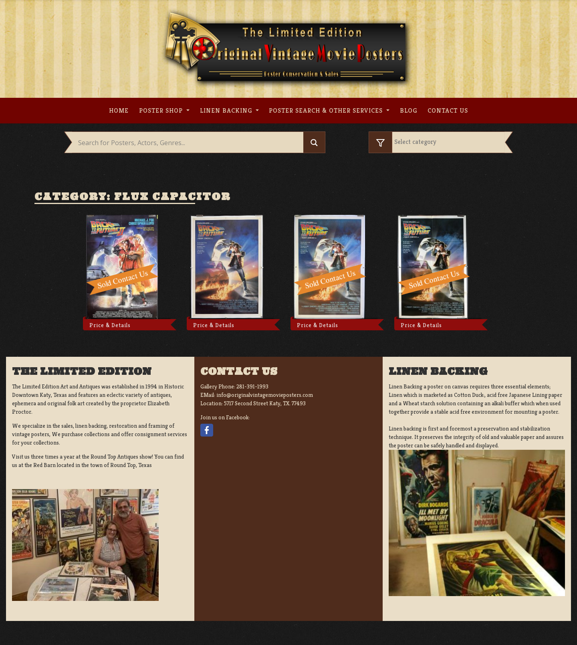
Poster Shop (162, 110)
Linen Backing (227, 110)
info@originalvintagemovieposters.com (264, 394)
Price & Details (110, 325)
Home (119, 110)
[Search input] (189, 143)
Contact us (448, 110)
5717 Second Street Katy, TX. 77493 (265, 403)
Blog (408, 110)
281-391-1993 (252, 386)
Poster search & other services (327, 110)
